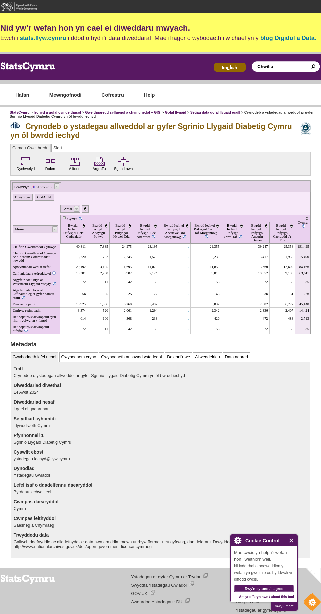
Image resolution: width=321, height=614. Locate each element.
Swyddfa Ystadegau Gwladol (159, 585)
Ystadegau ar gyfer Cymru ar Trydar (165, 576)
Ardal (68, 209)
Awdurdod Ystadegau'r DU (156, 601)
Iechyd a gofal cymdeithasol (57, 112)
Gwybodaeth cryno (78, 357)
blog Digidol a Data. (288, 38)
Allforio (75, 163)
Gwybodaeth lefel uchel (34, 357)
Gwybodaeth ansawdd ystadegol (131, 357)
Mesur (19, 229)
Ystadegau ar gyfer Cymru (261, 610)
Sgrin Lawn (123, 163)
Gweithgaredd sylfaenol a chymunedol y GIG (122, 112)
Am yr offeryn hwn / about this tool (266, 597)
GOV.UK (139, 593)
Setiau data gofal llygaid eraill (215, 112)
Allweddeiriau (207, 357)
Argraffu (99, 163)
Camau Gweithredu (30, 148)
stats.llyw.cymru (43, 38)
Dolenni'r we (178, 357)
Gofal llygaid (175, 112)
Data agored (236, 357)
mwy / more (284, 606)
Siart (57, 148)
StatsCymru (20, 112)
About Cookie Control (237, 540)
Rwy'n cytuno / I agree (264, 589)
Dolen (50, 163)
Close (291, 540)
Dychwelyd (26, 163)
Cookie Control (310, 603)
